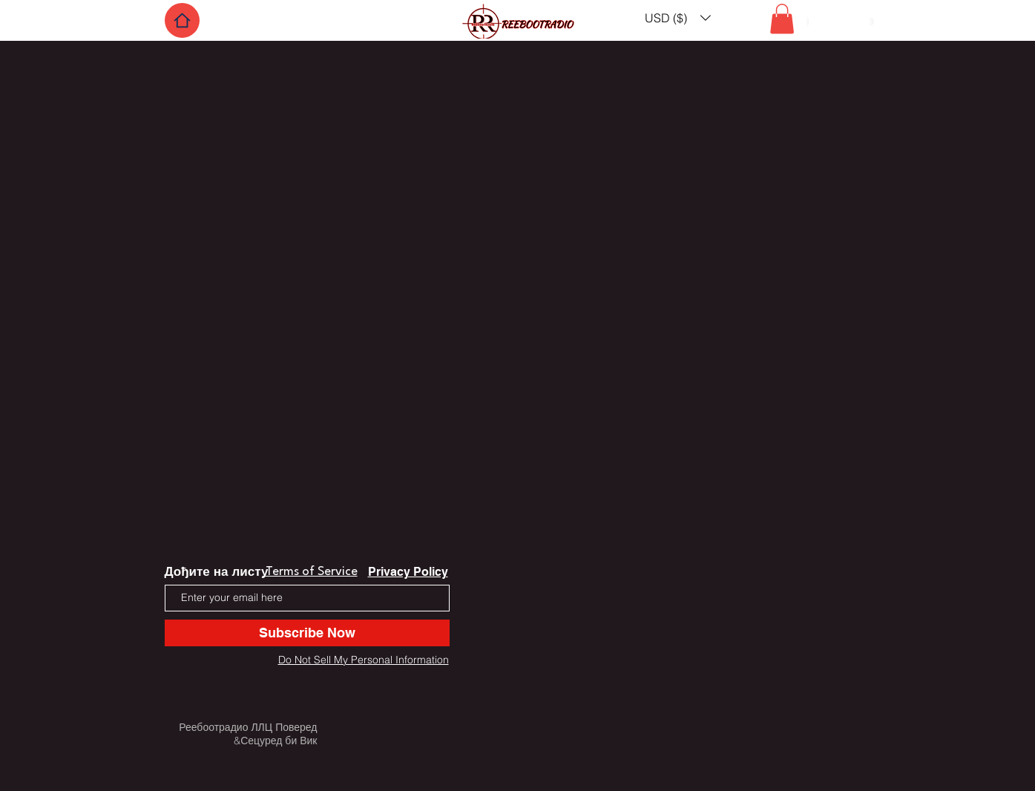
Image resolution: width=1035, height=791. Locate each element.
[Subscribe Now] (307, 633)
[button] (677, 17)
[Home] (182, 20)
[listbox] (677, 17)
